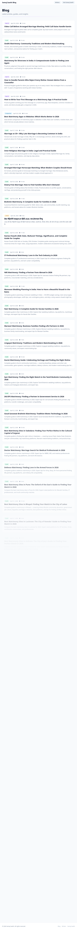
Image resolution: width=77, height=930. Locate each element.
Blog (59, 926)
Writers (57, 2)
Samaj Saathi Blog (9, 2)
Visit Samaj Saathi (68, 2)
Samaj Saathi (71, 926)
